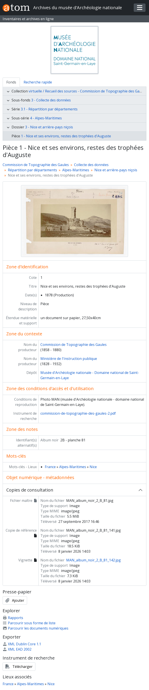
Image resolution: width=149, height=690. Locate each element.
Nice (93, 466)
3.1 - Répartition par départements (49, 109)
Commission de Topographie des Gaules (36, 164)
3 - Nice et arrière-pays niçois (49, 127)
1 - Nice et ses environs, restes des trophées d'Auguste (66, 136)
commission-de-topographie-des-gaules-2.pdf (78, 413)
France (50, 466)
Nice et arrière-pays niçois (115, 170)
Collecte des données (91, 164)
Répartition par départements (32, 170)
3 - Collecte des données (51, 100)
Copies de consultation (29, 490)
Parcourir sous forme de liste (29, 623)
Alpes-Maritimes (75, 170)
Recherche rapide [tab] (38, 82)
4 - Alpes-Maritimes (46, 118)
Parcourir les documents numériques (35, 628)
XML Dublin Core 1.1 (22, 644)
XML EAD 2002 (17, 649)
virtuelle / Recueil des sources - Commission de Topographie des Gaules (87, 91)
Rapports (13, 617)
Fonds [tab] (11, 82)
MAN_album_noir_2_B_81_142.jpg (93, 560)
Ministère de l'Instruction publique (68, 358)
